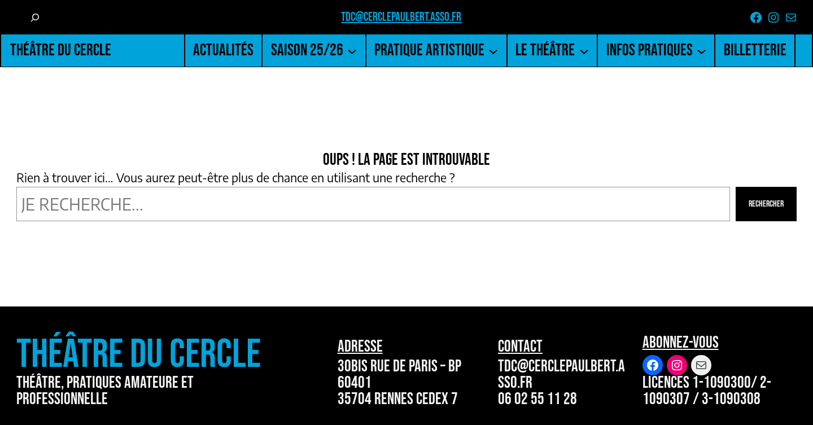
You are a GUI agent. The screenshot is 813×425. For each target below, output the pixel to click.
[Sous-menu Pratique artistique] (493, 50)
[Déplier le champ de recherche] (35, 17)
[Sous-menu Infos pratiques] (701, 50)
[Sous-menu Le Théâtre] (584, 50)
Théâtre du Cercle (60, 50)
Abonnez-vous (680, 343)
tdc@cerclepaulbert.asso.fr (401, 17)
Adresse (360, 347)
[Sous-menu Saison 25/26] (352, 50)
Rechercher (766, 204)
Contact (520, 347)
